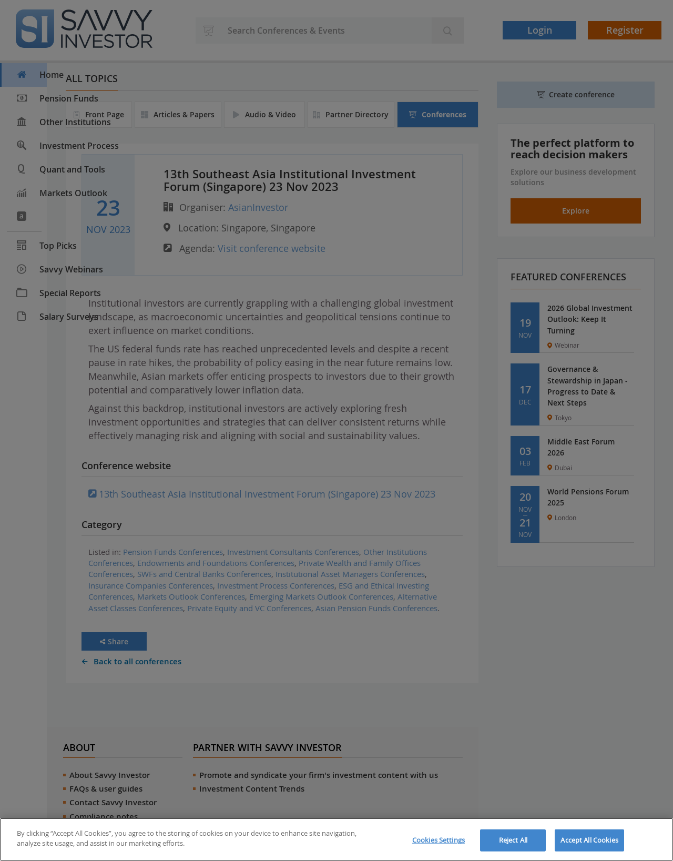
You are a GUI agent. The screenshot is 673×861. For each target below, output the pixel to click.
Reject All (513, 840)
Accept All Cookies (589, 840)
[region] (336, 839)
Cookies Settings (438, 840)
